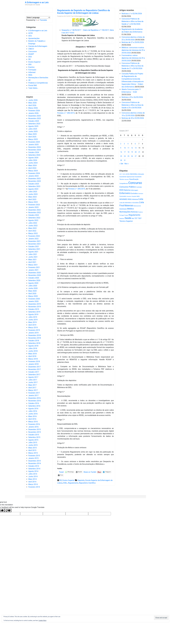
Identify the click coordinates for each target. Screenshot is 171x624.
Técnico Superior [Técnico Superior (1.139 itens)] (126, 221)
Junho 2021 (33, 257)
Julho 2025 (32, 129)
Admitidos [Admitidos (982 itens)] (134, 174)
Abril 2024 (32, 168)
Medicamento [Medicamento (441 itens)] (137, 206)
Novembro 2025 (34, 118)
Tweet (61, 472)
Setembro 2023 (34, 186)
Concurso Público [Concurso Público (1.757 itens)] (127, 187)
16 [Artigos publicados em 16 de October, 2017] (121, 152)
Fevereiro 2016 (34, 424)
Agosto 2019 (33, 314)
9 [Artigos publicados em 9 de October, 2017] (120, 148)
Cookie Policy (42, 620)
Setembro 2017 (34, 375)
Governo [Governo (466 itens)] (129, 196)
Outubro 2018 (33, 341)
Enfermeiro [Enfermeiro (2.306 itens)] (124, 193)
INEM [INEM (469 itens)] (138, 196)
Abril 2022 (32, 231)
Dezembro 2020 (34, 273)
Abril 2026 (32, 105)
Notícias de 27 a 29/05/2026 (133, 42)
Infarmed (31, 72)
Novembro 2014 (34, 463)
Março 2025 (33, 139)
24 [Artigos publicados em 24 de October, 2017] (125, 156)
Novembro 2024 (34, 150)
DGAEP (31, 54)
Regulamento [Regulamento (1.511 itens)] (134, 215)
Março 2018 (33, 359)
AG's (30, 36)
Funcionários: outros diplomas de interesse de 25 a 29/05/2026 (133, 58)
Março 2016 (33, 422)
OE (29, 80)
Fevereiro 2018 (34, 361)
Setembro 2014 (34, 469)
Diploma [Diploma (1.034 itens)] (127, 190)
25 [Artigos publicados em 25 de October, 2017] (128, 156)
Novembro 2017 (34, 369)
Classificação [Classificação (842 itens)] (134, 179)
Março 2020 (33, 296)
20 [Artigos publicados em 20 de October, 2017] (136, 152)
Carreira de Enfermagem (37, 46)
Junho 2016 (33, 414)
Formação (32, 70)
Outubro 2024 (33, 152)
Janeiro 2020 (33, 301)
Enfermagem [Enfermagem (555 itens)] (134, 190)
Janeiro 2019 (33, 333)
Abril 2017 (32, 388)
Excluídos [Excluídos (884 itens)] (134, 193)
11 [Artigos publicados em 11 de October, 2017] (128, 148)
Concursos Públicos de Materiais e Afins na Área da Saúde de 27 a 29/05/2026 (132, 65)
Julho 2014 (32, 474)
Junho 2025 (33, 131)
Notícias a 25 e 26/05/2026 (132, 97)
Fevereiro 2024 (34, 173)
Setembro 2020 (34, 280)
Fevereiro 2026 (34, 111)
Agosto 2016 (33, 409)
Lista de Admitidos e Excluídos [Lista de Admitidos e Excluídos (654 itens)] (129, 202)
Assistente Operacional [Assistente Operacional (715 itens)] (126, 177)
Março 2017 (33, 390)
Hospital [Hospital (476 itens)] (134, 196)
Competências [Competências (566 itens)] (123, 183)
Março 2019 (33, 327)
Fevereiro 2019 (34, 330)
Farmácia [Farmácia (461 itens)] (140, 193)
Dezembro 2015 (34, 429)
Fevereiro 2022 (34, 236)
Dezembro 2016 (34, 398)
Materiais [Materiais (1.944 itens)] (128, 205)
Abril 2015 (32, 450)
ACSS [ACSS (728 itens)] (127, 174)
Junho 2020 (33, 288)
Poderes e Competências (38, 83)
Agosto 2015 (33, 440)
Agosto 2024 (33, 158)
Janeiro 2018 (33, 364)
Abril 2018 (32, 356)
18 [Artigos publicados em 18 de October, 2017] (128, 152)
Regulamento (73, 483)
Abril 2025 (32, 137)
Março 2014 (33, 484)
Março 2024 (33, 171)
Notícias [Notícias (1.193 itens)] (134, 212)
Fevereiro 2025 (34, 142)
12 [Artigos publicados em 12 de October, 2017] (132, 148)
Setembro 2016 (34, 406)
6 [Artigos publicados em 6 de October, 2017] (135, 144)
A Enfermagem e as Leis (37, 2)
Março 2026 (33, 108)
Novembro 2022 (34, 212)
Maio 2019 (32, 322)
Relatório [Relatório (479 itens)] (121, 218)
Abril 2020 (32, 294)
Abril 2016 (32, 419)
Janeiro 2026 (33, 113)
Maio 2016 (32, 416)
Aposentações (33, 38)
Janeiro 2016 (33, 427)
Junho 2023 (33, 194)
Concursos (32, 51)
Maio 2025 (32, 134)
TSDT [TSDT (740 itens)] (140, 218)
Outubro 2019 (33, 309)
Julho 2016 (32, 411)
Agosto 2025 (33, 126)
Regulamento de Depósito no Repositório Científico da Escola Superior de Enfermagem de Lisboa (83, 11)
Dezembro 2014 (34, 461)
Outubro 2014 (33, 466)
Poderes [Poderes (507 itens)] (140, 212)
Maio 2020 (32, 291)
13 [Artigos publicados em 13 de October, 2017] (136, 148)
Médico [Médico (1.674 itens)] (130, 209)
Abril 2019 (32, 325)
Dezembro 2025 (34, 116)
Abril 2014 (32, 482)
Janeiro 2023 (33, 207)
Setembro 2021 (34, 249)
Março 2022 (33, 233)
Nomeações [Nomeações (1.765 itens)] (125, 212)
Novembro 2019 (34, 307)
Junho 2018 (33, 351)
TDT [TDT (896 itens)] (135, 218)
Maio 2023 (32, 197)
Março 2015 (33, 453)
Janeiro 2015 (33, 458)
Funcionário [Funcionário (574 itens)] (122, 196)
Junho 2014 (33, 476)
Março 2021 (33, 265)
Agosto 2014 (33, 471)
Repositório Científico (87, 483)
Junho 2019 (33, 320)
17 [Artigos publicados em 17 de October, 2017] (125, 152)
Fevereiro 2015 (34, 456)
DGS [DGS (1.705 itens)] (121, 190)
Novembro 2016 (34, 401)
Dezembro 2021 (34, 241)
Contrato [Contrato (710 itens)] (139, 187)
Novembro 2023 (34, 181)
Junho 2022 (33, 226)
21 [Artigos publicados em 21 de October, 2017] (139, 152)
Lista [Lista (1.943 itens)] (141, 199)
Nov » (127, 164)
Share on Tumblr (90, 472)
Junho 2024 (33, 163)
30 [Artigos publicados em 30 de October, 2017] (121, 160)
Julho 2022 (32, 223)
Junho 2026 (33, 100)
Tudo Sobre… (33, 88)
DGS (30, 57)
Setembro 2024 (34, 155)
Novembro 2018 (34, 338)
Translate (41, 20)
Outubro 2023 (33, 184)
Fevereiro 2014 (34, 487)
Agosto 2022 (33, 220)
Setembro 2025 (34, 124)
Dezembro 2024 (34, 147)
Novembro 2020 (34, 275)
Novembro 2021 (34, 244)
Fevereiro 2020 (34, 299)
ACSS (30, 33)
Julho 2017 (32, 380)
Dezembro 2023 (34, 179)
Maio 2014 (32, 479)
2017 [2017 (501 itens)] (120, 174)
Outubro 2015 (33, 435)
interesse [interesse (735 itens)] (135, 199)
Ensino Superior (34, 62)
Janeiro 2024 (33, 176)
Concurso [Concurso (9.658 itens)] (135, 183)
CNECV (31, 49)
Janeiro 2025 (33, 145)
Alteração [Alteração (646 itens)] (141, 174)
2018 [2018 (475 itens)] (124, 174)
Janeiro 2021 (33, 270)
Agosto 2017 (33, 377)
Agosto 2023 (33, 189)
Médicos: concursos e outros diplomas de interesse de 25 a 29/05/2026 (133, 50)
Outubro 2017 (33, 372)
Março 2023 (33, 202)
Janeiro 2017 (33, 395)
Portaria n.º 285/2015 (66, 113)
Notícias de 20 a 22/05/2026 (133, 118)
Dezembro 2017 (34, 367)
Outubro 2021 (33, 246)
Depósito (81, 480)
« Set (121, 164)
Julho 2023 (32, 192)
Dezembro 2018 (34, 335)
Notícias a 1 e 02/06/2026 (132, 14)
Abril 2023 (32, 199)
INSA (30, 75)
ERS (29, 64)
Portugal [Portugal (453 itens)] (121, 215)
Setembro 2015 (34, 437)
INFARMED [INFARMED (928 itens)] (123, 199)
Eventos (31, 67)
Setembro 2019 (34, 312)
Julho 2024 (32, 160)
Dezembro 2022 (34, 210)
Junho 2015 (33, 445)
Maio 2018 (32, 354)
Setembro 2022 (34, 218)
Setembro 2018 (34, 343)
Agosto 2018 (33, 346)
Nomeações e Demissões (38, 78)
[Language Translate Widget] (38, 17)
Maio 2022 (32, 228)
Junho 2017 (33, 382)
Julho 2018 (32, 348)
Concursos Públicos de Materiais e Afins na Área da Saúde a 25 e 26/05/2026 (132, 105)
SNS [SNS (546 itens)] (133, 218)
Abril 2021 (32, 262)
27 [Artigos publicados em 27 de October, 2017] (136, 156)
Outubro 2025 (33, 121)
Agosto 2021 (33, 252)
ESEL (65, 483)
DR (29, 59)
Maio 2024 (32, 165)
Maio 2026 (32, 103)
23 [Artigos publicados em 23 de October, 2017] (121, 156)
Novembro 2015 (34, 432)
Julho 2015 (32, 442)
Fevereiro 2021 (34, 267)
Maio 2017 (32, 385)
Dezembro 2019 (34, 304)
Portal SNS (32, 85)
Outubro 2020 (33, 278)
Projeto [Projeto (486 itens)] (126, 215)
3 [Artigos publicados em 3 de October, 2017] (124, 144)
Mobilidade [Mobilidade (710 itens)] (123, 209)
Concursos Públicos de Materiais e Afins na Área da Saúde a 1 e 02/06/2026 (132, 21)
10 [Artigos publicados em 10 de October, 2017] (125, 148)
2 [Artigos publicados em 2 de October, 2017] (120, 144)
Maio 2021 (32, 260)
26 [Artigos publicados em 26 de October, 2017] (132, 156)
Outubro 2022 (33, 215)
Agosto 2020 (33, 283)
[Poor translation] (7, 510)
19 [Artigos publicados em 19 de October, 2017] (132, 152)
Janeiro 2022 (33, 239)
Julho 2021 (32, 254)
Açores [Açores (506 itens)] (127, 179)
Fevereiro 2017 (34, 393)
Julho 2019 (32, 317)
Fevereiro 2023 (34, 205)
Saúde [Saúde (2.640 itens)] (128, 218)
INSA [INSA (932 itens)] (130, 199)
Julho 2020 (32, 286)
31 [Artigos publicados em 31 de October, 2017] (125, 160)
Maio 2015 (32, 448)
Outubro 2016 (33, 403)
